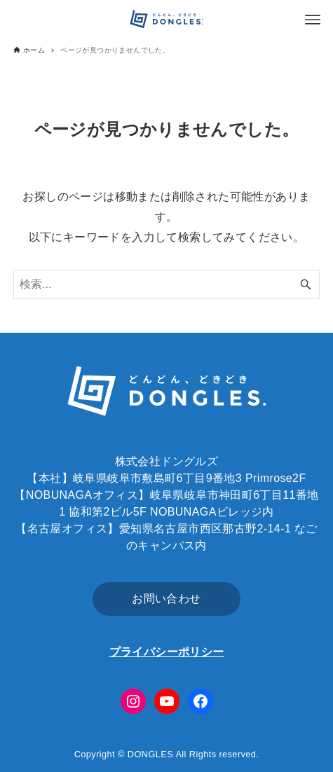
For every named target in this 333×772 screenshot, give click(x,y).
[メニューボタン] (313, 20)
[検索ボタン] (306, 284)
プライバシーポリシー (166, 652)
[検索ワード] (166, 284)
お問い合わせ (166, 599)
